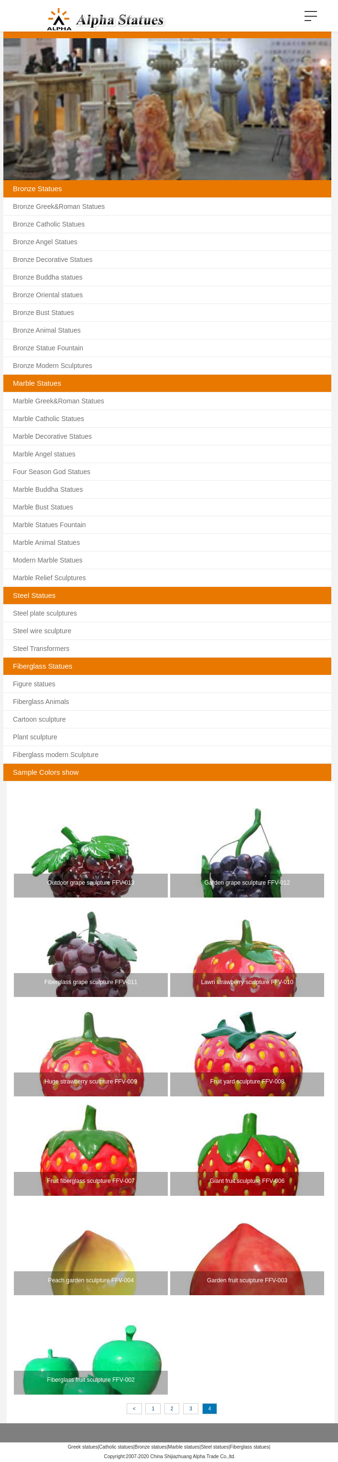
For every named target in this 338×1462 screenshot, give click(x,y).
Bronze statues (150, 1447)
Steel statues (215, 1447)
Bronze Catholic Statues (49, 224)
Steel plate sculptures (45, 613)
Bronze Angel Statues (45, 242)
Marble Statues (37, 383)
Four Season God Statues (51, 472)
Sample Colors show (46, 772)
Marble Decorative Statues (52, 436)
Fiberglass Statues (42, 666)
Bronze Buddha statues (48, 277)
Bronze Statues (37, 188)
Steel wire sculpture (42, 631)
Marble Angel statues (44, 454)
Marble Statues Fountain (49, 525)
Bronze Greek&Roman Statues (59, 206)
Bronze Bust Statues (43, 312)
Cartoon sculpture (39, 719)
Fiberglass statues (249, 1447)
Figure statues (34, 684)
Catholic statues (116, 1447)
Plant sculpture (35, 737)
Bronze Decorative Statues (53, 259)
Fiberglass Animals (41, 701)
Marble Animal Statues (46, 542)
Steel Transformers (41, 648)
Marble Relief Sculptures (49, 578)
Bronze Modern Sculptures (52, 365)
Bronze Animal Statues (47, 330)
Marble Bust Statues (43, 507)
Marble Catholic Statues (48, 418)
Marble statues (183, 1447)
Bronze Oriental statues (48, 295)
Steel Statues (34, 595)
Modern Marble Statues (48, 560)
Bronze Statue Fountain (48, 348)
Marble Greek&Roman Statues (58, 401)
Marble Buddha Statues (48, 489)
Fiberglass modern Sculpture (55, 754)
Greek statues (83, 1447)
